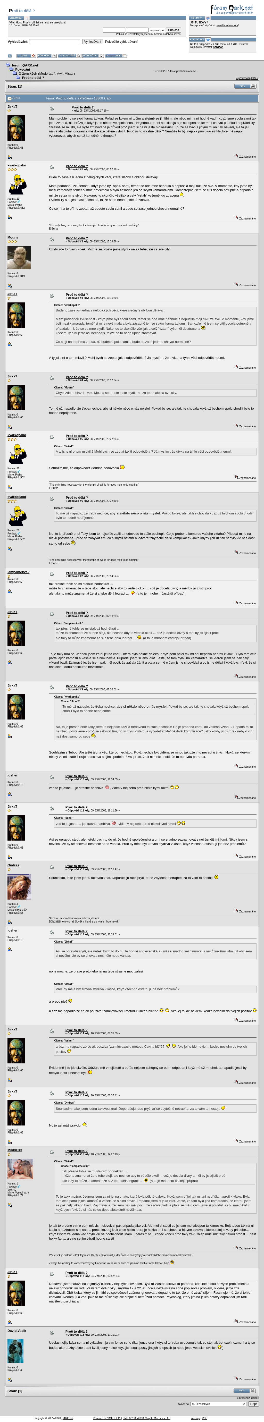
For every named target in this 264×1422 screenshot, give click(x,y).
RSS (204, 1418)
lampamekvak (18, 572)
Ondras (13, 865)
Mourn (12, 237)
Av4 (60, 73)
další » (254, 78)
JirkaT (12, 106)
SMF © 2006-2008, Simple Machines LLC (146, 1418)
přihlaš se (37, 22)
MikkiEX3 (14, 1150)
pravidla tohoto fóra (227, 25)
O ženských (28, 73)
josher (12, 775)
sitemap (195, 1418)
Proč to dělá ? (33, 78)
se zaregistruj (57, 22)
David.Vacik (16, 1331)
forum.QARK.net (25, 65)
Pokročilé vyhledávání (121, 42)
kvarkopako (16, 165)
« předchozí (243, 78)
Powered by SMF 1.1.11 (107, 1418)
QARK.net (67, 1418)
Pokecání (22, 69)
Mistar (69, 73)
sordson (218, 47)
